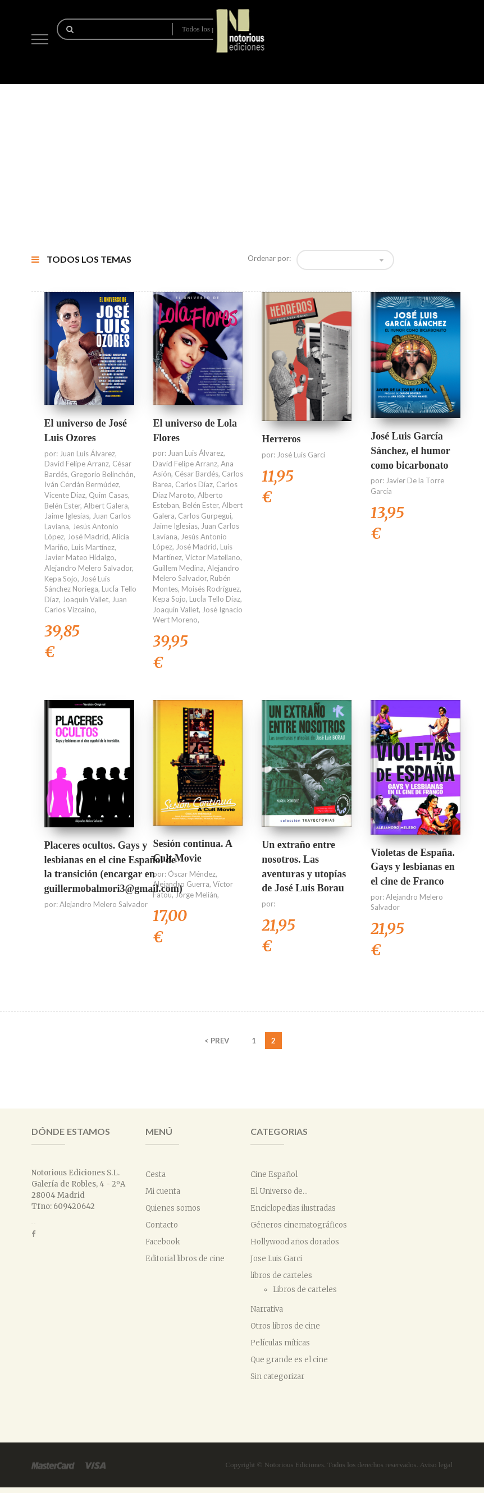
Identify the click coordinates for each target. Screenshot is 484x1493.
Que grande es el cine (289, 1359)
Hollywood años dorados (294, 1242)
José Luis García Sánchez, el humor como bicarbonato (410, 450)
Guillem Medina (178, 568)
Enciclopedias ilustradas (293, 1208)
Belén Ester (62, 505)
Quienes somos (172, 1208)
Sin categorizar (277, 1376)
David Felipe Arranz (76, 463)
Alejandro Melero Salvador (88, 568)
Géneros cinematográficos (298, 1225)
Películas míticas (280, 1343)
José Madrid (87, 536)
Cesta (155, 1174)
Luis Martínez (93, 547)
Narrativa (266, 1309)
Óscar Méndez (192, 873)
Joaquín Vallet (85, 599)
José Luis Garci (301, 454)
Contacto (161, 1225)
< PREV (216, 1040)
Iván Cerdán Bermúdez (81, 484)
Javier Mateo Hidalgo (79, 557)
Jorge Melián (196, 894)
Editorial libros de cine (185, 1258)
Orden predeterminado (342, 259)
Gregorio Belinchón (102, 474)
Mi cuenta (162, 1191)
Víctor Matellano (212, 557)
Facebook (162, 1242)
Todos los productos (204, 29)
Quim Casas (108, 495)
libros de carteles (281, 1275)
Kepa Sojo (60, 578)
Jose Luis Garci (276, 1258)
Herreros (281, 439)
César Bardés (196, 473)
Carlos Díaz (194, 484)
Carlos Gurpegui (204, 515)
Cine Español (274, 1174)
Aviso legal (436, 1464)
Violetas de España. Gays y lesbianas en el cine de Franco (413, 867)
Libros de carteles (305, 1289)
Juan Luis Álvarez (87, 453)
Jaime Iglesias (66, 515)
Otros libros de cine (285, 1326)
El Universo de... (279, 1191)
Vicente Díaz (64, 495)
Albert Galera (106, 505)
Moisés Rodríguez (210, 588)
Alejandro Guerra (181, 884)
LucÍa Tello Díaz (214, 598)
